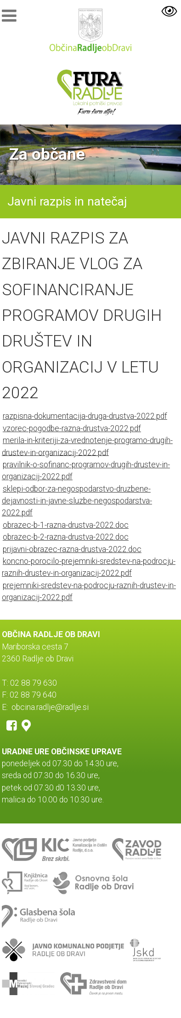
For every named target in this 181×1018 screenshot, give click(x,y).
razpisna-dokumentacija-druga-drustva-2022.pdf (85, 416)
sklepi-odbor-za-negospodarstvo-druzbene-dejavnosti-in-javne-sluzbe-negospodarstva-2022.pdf (77, 501)
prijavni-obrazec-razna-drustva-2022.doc (72, 549)
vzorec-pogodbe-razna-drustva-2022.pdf (72, 428)
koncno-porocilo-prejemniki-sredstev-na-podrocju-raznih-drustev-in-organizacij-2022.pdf (88, 567)
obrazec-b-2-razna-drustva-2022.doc (66, 536)
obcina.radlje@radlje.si (50, 707)
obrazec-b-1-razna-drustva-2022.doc (66, 525)
